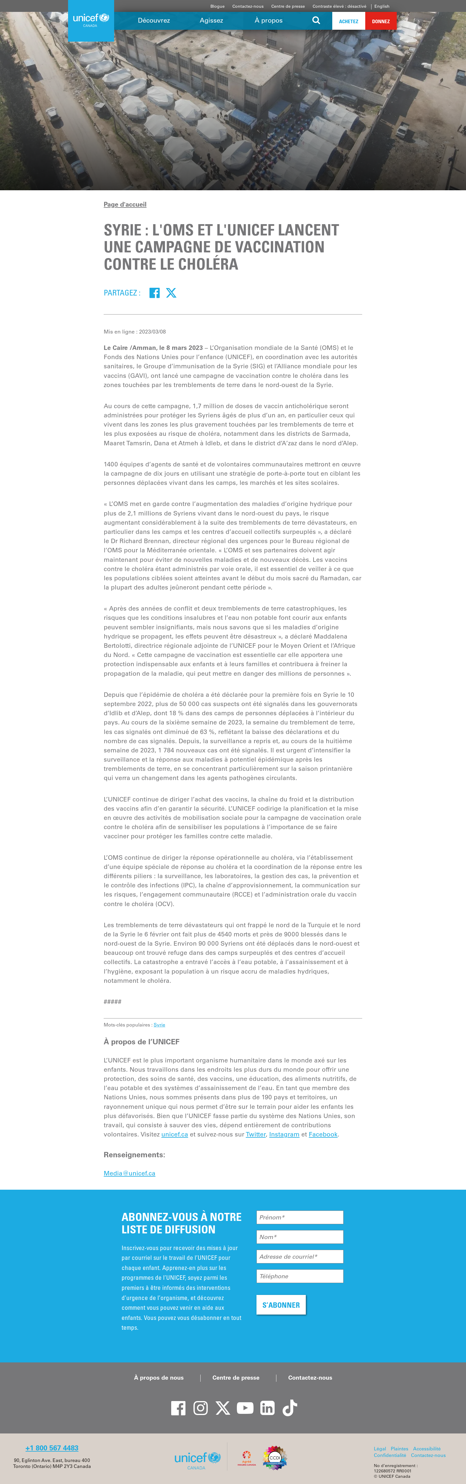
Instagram (284, 1134)
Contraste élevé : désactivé (339, 6)
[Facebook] (154, 292)
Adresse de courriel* (288, 1256)
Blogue (217, 6)
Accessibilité (427, 1449)
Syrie (159, 1025)
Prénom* (271, 1217)
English (382, 6)
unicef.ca (174, 1134)
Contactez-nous (248, 6)
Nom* (267, 1237)
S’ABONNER (281, 1304)
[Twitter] (171, 292)
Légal (380, 1449)
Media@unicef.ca (129, 1173)
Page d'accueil (125, 204)
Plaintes (399, 1449)
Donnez (381, 21)
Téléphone (273, 1276)
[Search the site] (316, 21)
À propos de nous (159, 1377)
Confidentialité (390, 1455)
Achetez (348, 21)
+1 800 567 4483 (52, 1448)
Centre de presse (288, 6)
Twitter (256, 1134)
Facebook (323, 1134)
